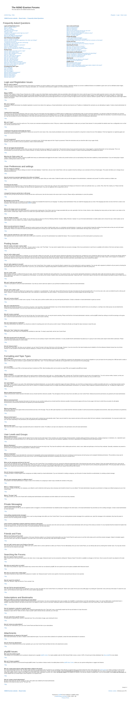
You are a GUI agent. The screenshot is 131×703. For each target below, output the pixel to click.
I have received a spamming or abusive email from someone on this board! (84, 40)
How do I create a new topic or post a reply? (14, 51)
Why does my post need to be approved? (14, 64)
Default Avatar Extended (61, 696)
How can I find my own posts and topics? (76, 51)
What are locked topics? (10, 76)
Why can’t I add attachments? (11, 59)
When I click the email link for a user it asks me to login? (17, 48)
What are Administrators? (73, 27)
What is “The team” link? (72, 35)
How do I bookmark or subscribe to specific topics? (79, 54)
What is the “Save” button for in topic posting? (15, 62)
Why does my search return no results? (76, 47)
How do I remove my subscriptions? (75, 56)
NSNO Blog (8, 15)
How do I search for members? (74, 49)
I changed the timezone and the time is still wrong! (16, 42)
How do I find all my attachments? (75, 60)
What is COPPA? (8, 28)
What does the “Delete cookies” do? (12, 36)
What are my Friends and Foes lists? (75, 42)
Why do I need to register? (10, 27)
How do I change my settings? (11, 39)
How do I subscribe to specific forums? (76, 55)
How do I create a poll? (9, 54)
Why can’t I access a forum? (11, 58)
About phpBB (107, 655)
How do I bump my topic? (10, 65)
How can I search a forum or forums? (75, 46)
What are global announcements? (12, 72)
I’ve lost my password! (9, 34)
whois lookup (103, 669)
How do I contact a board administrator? (76, 66)
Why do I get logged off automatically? (13, 35)
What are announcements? (10, 73)
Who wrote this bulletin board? (74, 62)
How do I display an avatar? (10, 46)
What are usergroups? (72, 29)
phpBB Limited (44, 655)
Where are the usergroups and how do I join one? (78, 30)
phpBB (29, 203)
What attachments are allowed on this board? (77, 59)
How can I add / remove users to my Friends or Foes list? (80, 43)
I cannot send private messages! (74, 37)
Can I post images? (8, 71)
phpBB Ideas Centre (69, 662)
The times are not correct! (10, 41)
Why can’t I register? (9, 29)
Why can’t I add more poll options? (12, 55)
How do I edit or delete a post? (11, 52)
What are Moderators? (72, 28)
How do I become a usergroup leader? (76, 31)
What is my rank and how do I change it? (14, 47)
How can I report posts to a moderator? (13, 61)
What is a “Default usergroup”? (74, 34)
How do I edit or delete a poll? (11, 56)
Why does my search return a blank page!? (77, 48)
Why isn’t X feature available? (74, 64)
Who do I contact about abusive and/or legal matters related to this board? (84, 65)
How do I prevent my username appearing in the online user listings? (20, 40)
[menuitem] (13, 15)
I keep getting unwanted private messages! (77, 39)
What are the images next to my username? (14, 45)
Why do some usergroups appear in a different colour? (80, 33)
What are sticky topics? (9, 74)
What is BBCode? (8, 67)
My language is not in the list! (11, 43)
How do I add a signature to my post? (13, 53)
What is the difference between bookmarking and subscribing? (81, 53)
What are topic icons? (9, 77)
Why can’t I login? (8, 31)
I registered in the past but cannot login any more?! (16, 33)
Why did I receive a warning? (11, 60)
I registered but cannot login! (11, 30)
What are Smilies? (8, 70)
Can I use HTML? (8, 68)
